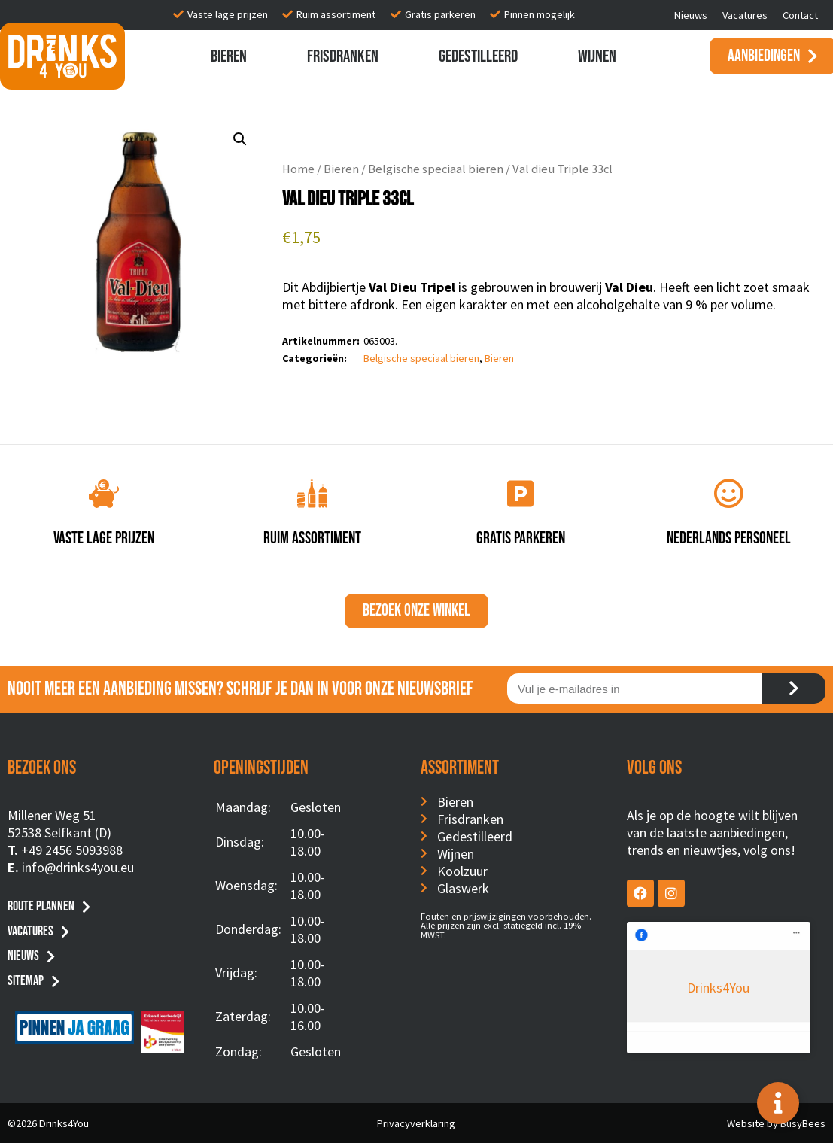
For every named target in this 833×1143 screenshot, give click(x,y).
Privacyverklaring (416, 1123)
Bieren (229, 56)
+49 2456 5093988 (72, 850)
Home (298, 169)
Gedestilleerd (478, 56)
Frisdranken (342, 56)
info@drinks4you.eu (78, 867)
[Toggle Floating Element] (778, 1103)
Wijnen (597, 56)
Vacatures (745, 15)
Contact (800, 15)
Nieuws (690, 15)
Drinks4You (688, 944)
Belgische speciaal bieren (435, 169)
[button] (240, 139)
